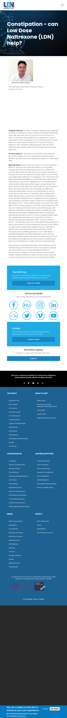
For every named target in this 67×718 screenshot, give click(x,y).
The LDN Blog (13, 484)
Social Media (13, 529)
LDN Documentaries (16, 521)
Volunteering (13, 435)
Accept (45, 709)
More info (22, 716)
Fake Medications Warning (46, 418)
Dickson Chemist (15, 89)
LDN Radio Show (14, 540)
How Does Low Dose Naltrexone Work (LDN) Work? (47, 405)
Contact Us (13, 446)
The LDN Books (14, 472)
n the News (13, 480)
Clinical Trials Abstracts (17, 491)
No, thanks (55, 709)
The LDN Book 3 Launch (45, 533)
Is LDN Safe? (41, 410)
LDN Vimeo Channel (15, 536)
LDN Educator (13, 427)
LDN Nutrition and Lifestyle (17, 495)
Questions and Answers (17, 503)
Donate (11, 442)
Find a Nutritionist (43, 476)
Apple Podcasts (14, 563)
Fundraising (13, 431)
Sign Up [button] (33, 358)
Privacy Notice (27, 577)
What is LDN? (41, 401)
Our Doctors (13, 408)
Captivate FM (13, 567)
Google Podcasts (15, 555)
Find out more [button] (33, 283)
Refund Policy (47, 577)
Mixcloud (12, 548)
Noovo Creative (38, 599)
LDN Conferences (43, 521)
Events (39, 525)
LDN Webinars (13, 544)
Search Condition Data (17, 465)
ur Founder (13, 404)
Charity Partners (14, 420)
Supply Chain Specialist (17, 423)
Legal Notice (37, 577)
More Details (46, 377)
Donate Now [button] (33, 339)
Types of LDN (41, 414)
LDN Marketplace (43, 480)
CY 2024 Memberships (16, 499)
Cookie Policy (16, 577)
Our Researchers (15, 416)
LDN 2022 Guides (14, 468)
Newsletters (13, 525)
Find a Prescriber (43, 465)
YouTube (12, 552)
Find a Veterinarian (43, 468)
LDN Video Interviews (16, 533)
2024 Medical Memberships (18, 439)
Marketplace (41, 529)
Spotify (11, 559)
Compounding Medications (18, 476)
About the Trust (14, 401)
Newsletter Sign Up (15, 487)
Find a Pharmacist (43, 461)
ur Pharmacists (15, 412)
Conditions (13, 461)
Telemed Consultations (45, 472)
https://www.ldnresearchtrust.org (29, 248)
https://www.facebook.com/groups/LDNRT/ (37, 257)
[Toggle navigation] (62, 5)
